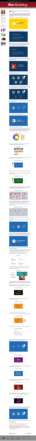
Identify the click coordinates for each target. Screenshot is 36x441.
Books (16, 7)
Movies (7, 7)
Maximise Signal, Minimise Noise (24, 17)
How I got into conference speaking (3, 45)
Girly (28, 7)
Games (20, 7)
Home (1, 1)
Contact (19, 1)
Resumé (13, 1)
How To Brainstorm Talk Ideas (3, 36)
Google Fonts (27, 266)
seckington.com (26, 0)
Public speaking (13, 429)
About (4, 1)
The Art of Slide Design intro (16, 17)
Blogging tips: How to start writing (15, 427)
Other (32, 7)
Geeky (2, 7)
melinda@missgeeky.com (3, 15)
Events (7, 1)
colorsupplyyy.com (21, 143)
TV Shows (11, 7)
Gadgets (25, 7)
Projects (10, 1)
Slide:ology (23, 72)
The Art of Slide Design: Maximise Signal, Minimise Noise (13, 434)
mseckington (25, 425)
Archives (16, 1)
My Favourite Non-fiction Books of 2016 (3, 41)
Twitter (8, 436)
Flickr (7, 438)
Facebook (8, 437)
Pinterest (8, 439)
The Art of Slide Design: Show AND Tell (26, 433)
